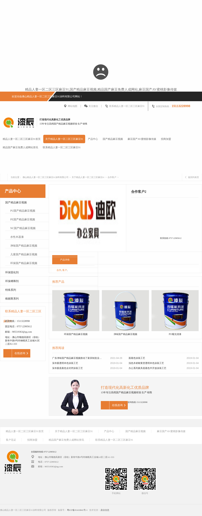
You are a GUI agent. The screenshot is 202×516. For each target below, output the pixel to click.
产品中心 (93, 139)
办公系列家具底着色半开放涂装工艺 (147, 368)
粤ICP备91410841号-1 (77, 510)
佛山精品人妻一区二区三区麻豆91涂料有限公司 (46, 177)
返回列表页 (192, 177)
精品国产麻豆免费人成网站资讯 (20, 147)
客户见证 (11, 440)
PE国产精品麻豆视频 (22, 219)
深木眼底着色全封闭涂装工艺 (67, 368)
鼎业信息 (104, 510)
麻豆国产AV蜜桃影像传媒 (142, 139)
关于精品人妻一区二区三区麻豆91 (64, 139)
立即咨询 (145, 241)
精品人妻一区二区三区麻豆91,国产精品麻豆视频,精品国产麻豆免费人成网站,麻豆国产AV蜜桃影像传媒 (101, 89)
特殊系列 (10, 289)
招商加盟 (166, 139)
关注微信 (91, 106)
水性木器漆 (17, 236)
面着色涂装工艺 (137, 358)
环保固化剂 (12, 272)
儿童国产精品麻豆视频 (23, 254)
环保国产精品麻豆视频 (23, 263)
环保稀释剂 (12, 281)
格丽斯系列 (12, 298)
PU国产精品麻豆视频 (22, 210)
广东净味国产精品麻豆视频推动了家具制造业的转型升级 (77, 358)
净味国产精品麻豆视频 (23, 245)
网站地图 (70, 106)
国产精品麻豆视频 (113, 139)
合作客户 (111, 177)
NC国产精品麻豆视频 (23, 228)
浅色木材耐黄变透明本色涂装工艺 (146, 363)
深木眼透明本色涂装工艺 (65, 363)
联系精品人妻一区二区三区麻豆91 (125, 106)
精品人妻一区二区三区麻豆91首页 (22, 139)
